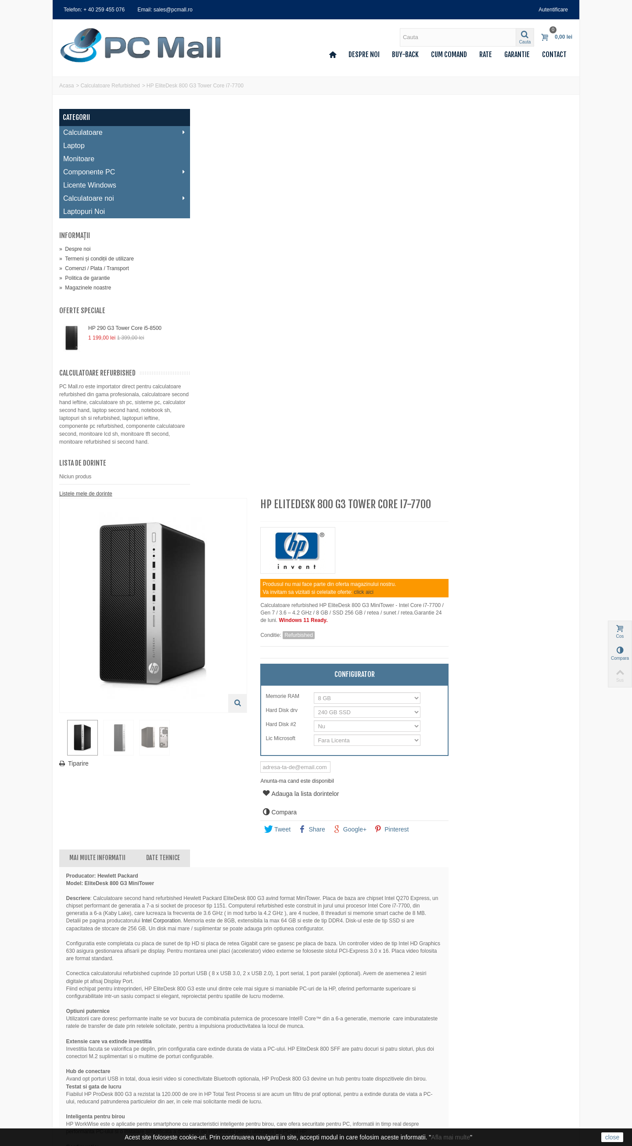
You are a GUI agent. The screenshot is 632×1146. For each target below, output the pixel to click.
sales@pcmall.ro (353, 1033)
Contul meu (75, 1033)
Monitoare (78, 159)
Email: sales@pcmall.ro (165, 10)
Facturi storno (78, 1051)
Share (440, 440)
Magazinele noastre (85, 288)
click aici (492, 203)
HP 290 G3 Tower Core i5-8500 (125, 328)
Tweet (405, 440)
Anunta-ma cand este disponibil (425, 392)
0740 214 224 (350, 1069)
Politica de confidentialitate (225, 1077)
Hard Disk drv (410, 321)
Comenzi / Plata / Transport (94, 268)
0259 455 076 (350, 1045)
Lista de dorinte (82, 470)
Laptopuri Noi (84, 211)
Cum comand (449, 54)
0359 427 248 (350, 1057)
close (612, 1137)
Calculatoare (118, 132)
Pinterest (520, 440)
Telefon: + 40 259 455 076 (94, 10)
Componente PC (118, 172)
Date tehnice (295, 468)
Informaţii (74, 235)
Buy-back (405, 54)
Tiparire (210, 371)
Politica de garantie (84, 278)
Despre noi (364, 54)
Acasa (66, 86)
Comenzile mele (81, 1042)
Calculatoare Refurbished (110, 86)
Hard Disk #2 (410, 335)
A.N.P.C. (203, 1103)
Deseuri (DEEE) (212, 1095)
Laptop (74, 145)
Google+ (477, 440)
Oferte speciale (82, 310)
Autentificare (553, 10)
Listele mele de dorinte (85, 502)
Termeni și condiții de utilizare (96, 259)
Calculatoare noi (118, 198)
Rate (485, 54)
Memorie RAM (411, 307)
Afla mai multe (450, 1137)
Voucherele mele (81, 1077)
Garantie (517, 54)
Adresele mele (78, 1059)
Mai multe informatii (229, 468)
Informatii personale (85, 1068)
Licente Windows (89, 185)
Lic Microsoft (409, 349)
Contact (554, 54)
